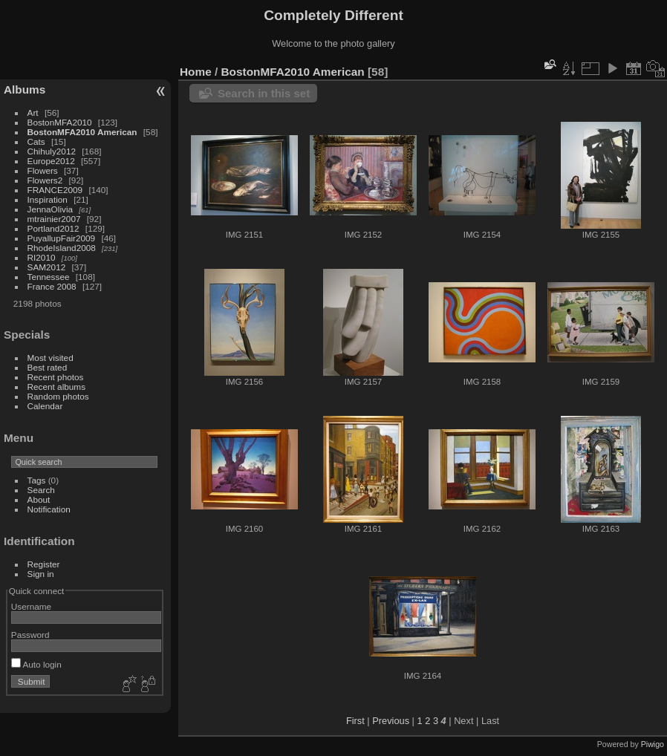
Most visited (50, 357)
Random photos (58, 396)
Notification (49, 509)
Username (31, 606)
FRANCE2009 (55, 190)
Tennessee (48, 276)
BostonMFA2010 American (82, 132)
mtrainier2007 (54, 219)
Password (30, 634)
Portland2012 (53, 228)
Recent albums (56, 386)
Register (43, 564)
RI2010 (41, 257)
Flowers (42, 170)
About (39, 499)
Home (196, 71)
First (355, 720)
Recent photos (55, 377)
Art (33, 112)
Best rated (47, 367)
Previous (390, 720)
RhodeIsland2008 (61, 247)
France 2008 (52, 286)
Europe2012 (51, 161)
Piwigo (652, 744)
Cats (36, 141)
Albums (24, 89)
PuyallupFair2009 (61, 238)
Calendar (45, 406)
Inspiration (47, 199)
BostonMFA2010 (59, 122)
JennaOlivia (50, 209)
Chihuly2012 (51, 151)
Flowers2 (45, 180)
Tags (36, 480)
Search (41, 490)
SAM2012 (46, 267)
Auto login (36, 664)
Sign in (40, 574)
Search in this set (264, 93)
